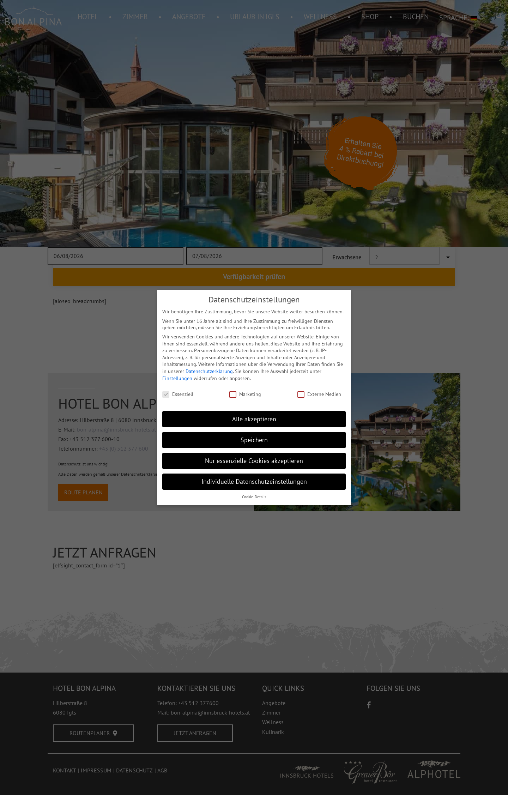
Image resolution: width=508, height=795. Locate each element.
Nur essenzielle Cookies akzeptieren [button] (254, 461)
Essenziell (177, 394)
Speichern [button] (254, 440)
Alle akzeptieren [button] (254, 419)
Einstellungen (177, 378)
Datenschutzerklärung (209, 371)
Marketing (245, 394)
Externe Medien (319, 394)
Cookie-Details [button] (254, 496)
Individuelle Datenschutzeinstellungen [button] (254, 481)
